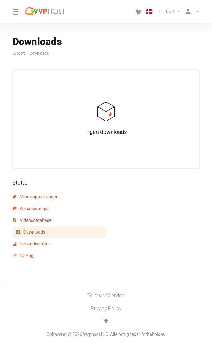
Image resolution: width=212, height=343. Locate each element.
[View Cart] (138, 11)
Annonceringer (31, 208)
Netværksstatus (32, 243)
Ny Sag (23, 255)
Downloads (30, 232)
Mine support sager (35, 196)
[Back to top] (106, 320)
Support (18, 53)
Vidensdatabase (32, 220)
